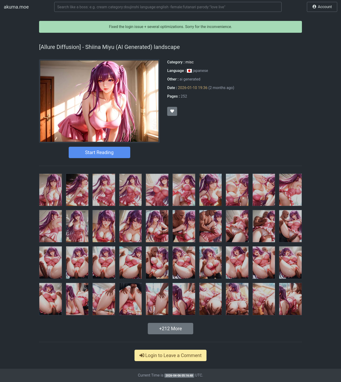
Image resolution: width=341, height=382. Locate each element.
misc (189, 62)
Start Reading (99, 152)
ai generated (189, 79)
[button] (322, 7)
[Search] (168, 7)
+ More (170, 328)
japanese (197, 70)
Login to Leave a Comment (170, 355)
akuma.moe (16, 7)
